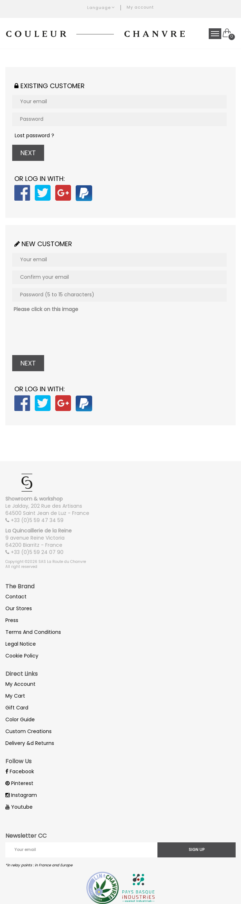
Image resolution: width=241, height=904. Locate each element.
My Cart (15, 695)
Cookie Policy (21, 655)
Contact (16, 596)
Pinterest (19, 783)
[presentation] (66, 334)
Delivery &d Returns (29, 743)
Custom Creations (28, 731)
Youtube (19, 806)
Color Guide (20, 719)
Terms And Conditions (33, 632)
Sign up (196, 849)
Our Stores (18, 608)
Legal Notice (20, 643)
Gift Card (16, 707)
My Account (20, 684)
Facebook (19, 771)
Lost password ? (34, 135)
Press (11, 620)
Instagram (21, 795)
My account (140, 7)
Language (101, 7)
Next (28, 152)
